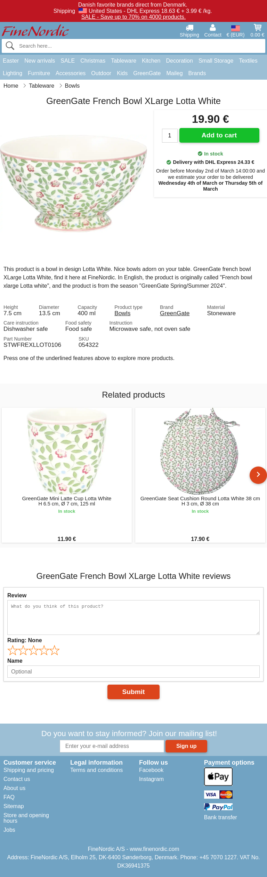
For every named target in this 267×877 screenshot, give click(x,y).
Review (16, 595)
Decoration (179, 61)
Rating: (24, 640)
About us (14, 788)
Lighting (12, 73)
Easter (11, 61)
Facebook (151, 770)
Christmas (92, 61)
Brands (197, 73)
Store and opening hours (26, 818)
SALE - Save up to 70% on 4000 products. (133, 17)
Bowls (122, 313)
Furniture (39, 73)
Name (15, 661)
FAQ (9, 797)
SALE (67, 61)
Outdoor (101, 73)
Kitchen (151, 61)
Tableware (123, 61)
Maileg (174, 73)
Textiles (248, 61)
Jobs (9, 830)
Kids (122, 73)
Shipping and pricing (28, 770)
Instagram (151, 779)
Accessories (71, 73)
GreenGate (147, 73)
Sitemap (13, 806)
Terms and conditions (96, 770)
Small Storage (216, 61)
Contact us (16, 779)
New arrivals (39, 61)
